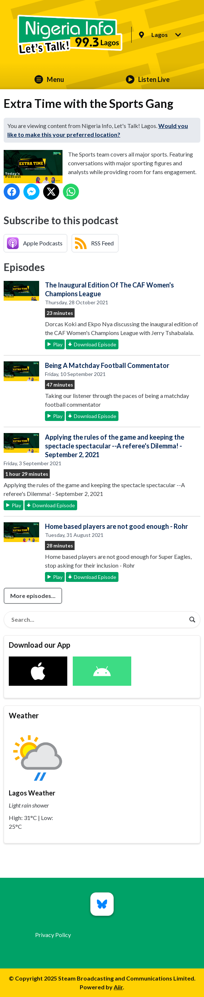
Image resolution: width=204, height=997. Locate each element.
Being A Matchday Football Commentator (107, 365)
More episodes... (33, 595)
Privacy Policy (53, 934)
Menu (49, 79)
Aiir (118, 986)
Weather (24, 715)
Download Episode (95, 344)
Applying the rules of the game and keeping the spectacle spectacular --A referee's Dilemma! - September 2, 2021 (114, 446)
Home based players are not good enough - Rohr (116, 526)
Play (58, 344)
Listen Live (148, 79)
